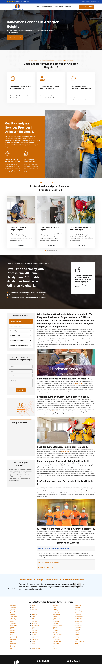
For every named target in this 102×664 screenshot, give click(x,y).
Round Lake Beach (15, 638)
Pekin (33, 607)
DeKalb (55, 645)
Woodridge (13, 607)
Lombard (34, 643)
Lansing (34, 647)
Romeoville (13, 639)
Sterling (12, 627)
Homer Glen (56, 611)
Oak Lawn (34, 620)
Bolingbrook (78, 627)
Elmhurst (55, 632)
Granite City (56, 621)
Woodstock (13, 605)
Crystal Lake (78, 605)
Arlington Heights (79, 641)
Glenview (55, 623)
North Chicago (35, 625)
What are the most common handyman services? (53, 548)
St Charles (12, 629)
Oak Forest (34, 621)
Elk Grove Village (57, 634)
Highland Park (56, 614)
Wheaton (12, 613)
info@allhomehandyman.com (91, 1)
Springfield (12, 630)
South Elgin (13, 632)
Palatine (34, 611)
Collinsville (77, 607)
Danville (55, 648)
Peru (11, 648)
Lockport (34, 645)
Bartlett (77, 638)
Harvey (55, 616)
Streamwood (13, 625)
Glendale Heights (57, 625)
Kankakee (55, 605)
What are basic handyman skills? (49, 562)
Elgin (54, 636)
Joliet (54, 607)
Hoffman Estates (57, 613)
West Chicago (13, 616)
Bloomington (78, 629)
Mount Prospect (36, 636)
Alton (76, 643)
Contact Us (67, 6)
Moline (33, 638)
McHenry (34, 641)
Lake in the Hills (36, 648)
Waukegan (12, 618)
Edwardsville (56, 638)
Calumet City (78, 621)
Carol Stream (78, 618)
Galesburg (55, 629)
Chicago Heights (79, 611)
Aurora (76, 639)
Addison (77, 647)
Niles (33, 629)
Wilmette (12, 609)
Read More (21, 245)
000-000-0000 (87, 6)
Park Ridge (34, 609)
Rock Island (13, 643)
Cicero (76, 609)
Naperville (34, 632)
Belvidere (77, 632)
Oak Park (34, 618)
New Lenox (34, 630)
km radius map (21, 440)
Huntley (55, 609)
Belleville (77, 634)
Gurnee (55, 620)
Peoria (33, 605)
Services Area (59, 6)
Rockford (12, 641)
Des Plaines (56, 643)
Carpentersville (79, 616)
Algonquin (77, 645)
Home (38, 6)
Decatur (55, 647)
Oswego (34, 613)
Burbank (77, 623)
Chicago (77, 613)
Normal (33, 627)
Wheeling (12, 611)
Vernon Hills (13, 620)
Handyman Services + (47, 6)
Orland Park (35, 614)
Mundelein (34, 634)
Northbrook (35, 623)
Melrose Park (35, 639)
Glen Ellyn (55, 627)
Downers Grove (57, 641)
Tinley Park (13, 623)
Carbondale (78, 620)
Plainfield (12, 647)
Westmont (12, 614)
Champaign (78, 614)
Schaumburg (13, 636)
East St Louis (56, 639)
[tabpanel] (21, 222)
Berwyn (77, 630)
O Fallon (34, 616)
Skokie (11, 634)
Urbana (12, 621)
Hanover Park (56, 618)
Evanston (55, 630)
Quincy (11, 645)
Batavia (77, 636)
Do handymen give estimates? (47, 567)
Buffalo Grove (78, 625)
